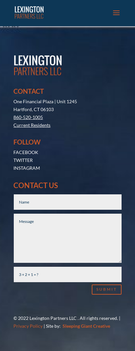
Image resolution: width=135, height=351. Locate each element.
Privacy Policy (28, 304)
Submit (106, 267)
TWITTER (23, 138)
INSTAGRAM (26, 146)
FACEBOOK (25, 130)
